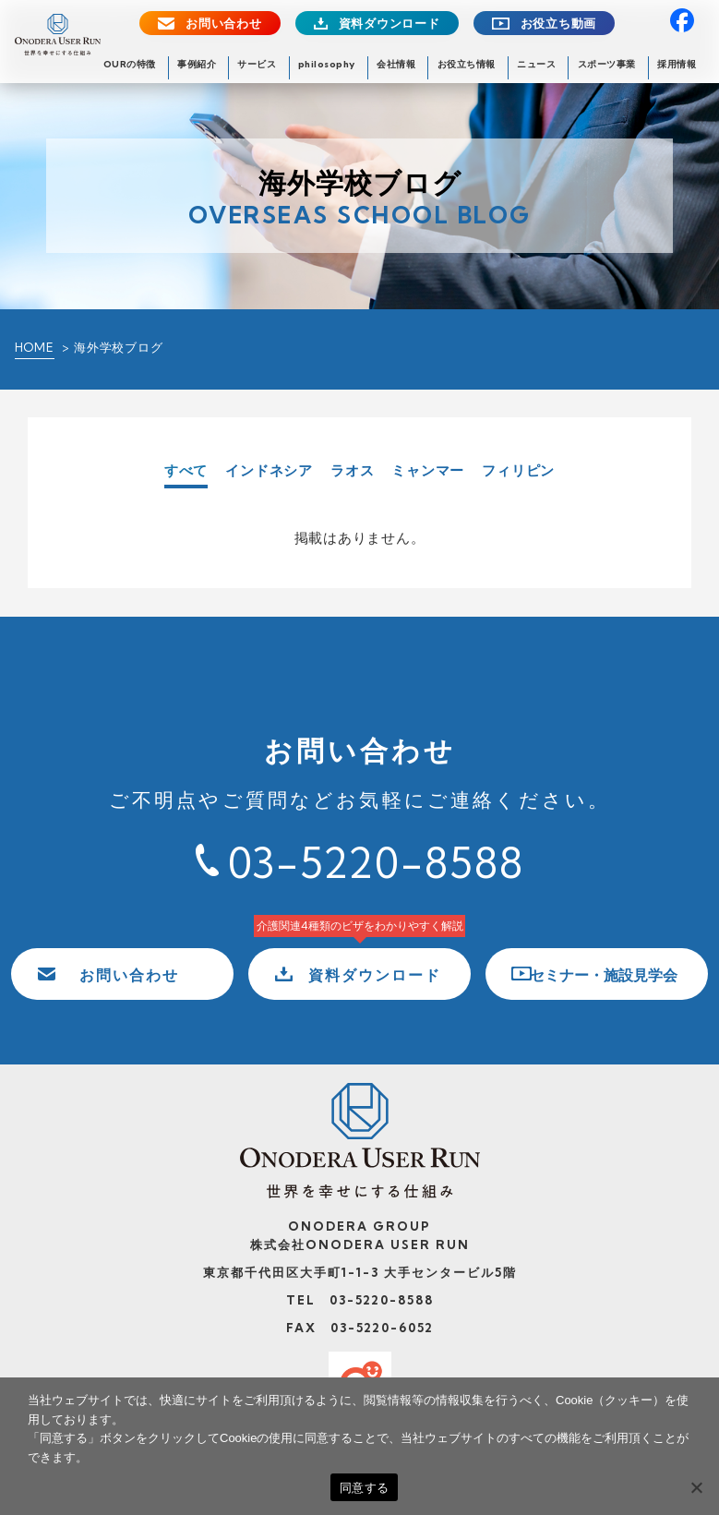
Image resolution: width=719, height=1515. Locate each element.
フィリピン (518, 470)
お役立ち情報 (466, 64)
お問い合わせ (224, 24)
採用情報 (676, 64)
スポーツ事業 (607, 64)
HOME (34, 347)
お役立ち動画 (559, 24)
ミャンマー (427, 470)
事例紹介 (196, 64)
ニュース (536, 64)
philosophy (326, 64)
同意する (364, 1488)
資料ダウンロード (389, 24)
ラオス (352, 470)
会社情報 (396, 64)
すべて (186, 471)
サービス (256, 64)
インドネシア (269, 470)
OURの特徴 (129, 64)
